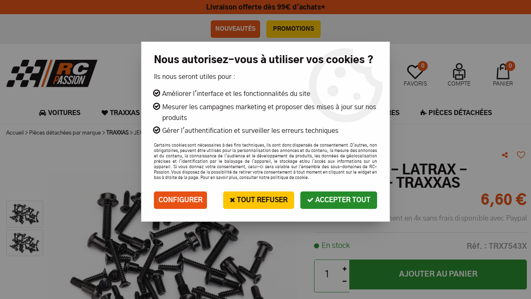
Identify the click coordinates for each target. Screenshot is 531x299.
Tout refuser (258, 199)
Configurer (180, 200)
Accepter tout (338, 199)
